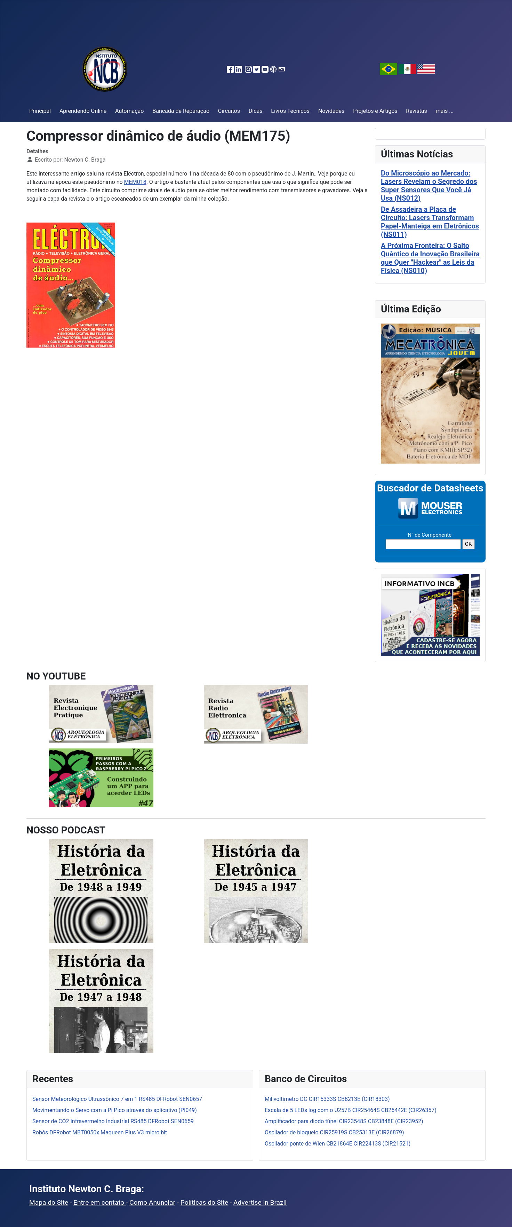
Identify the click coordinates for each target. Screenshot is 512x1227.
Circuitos (229, 111)
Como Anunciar (152, 1202)
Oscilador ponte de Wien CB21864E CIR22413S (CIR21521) (337, 1143)
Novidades (331, 111)
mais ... (444, 111)
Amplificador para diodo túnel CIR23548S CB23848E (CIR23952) (344, 1121)
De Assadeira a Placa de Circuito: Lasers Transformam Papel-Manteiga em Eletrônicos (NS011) (430, 222)
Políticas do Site (204, 1202)
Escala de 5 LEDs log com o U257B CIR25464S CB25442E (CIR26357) (351, 1110)
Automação (129, 111)
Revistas (416, 111)
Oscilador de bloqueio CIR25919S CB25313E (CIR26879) (334, 1132)
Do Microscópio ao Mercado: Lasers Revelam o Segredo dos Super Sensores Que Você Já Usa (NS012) (429, 185)
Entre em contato (99, 1202)
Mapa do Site (48, 1202)
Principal (40, 111)
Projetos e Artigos (375, 111)
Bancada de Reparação (180, 111)
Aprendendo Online (82, 111)
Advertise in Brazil (260, 1202)
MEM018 (135, 182)
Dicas (256, 111)
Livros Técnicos (290, 111)
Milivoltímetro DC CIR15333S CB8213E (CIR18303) (327, 1099)
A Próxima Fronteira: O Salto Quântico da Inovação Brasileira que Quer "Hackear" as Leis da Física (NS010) (430, 258)
